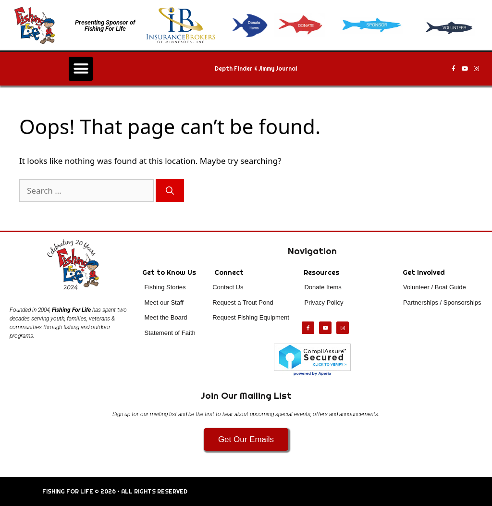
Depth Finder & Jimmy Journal (256, 69)
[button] (81, 69)
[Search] (170, 190)
